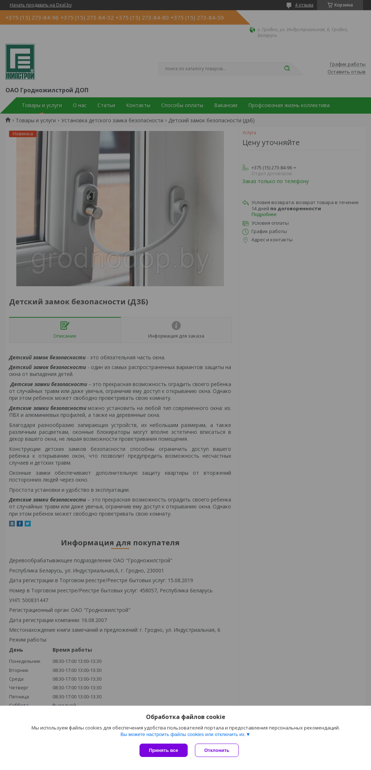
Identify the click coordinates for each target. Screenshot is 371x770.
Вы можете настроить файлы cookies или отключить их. (183, 734)
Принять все (163, 750)
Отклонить (216, 750)
